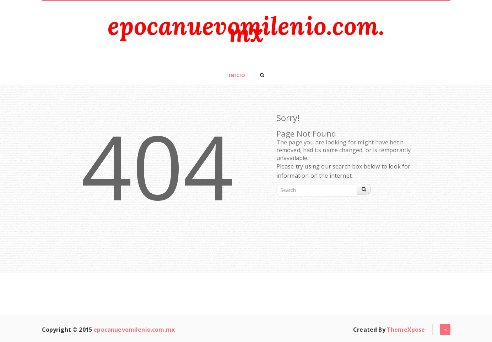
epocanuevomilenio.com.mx (246, 29)
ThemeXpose (406, 329)
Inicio (237, 75)
